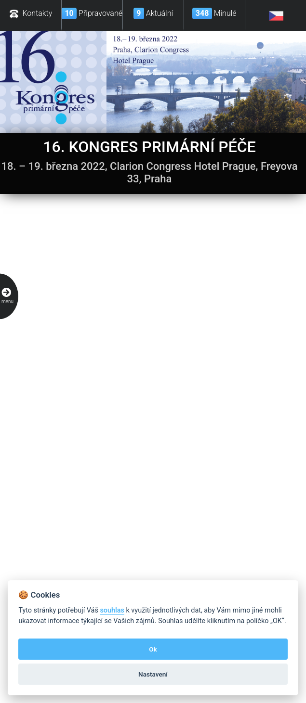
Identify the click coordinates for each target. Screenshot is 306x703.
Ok (153, 649)
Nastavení (153, 674)
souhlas (112, 610)
